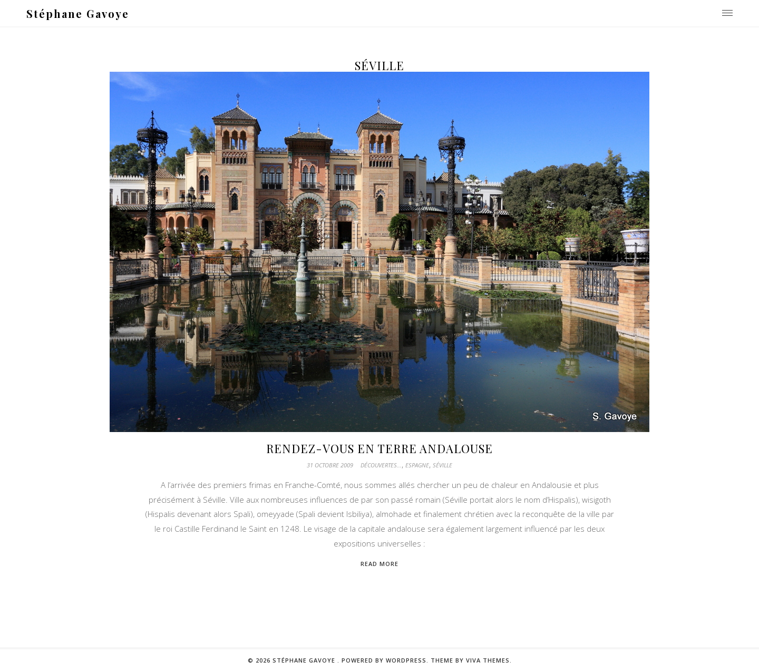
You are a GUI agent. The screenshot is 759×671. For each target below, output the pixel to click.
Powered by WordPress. (386, 660)
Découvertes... (381, 465)
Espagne (417, 465)
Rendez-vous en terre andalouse (379, 448)
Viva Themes (488, 660)
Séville (442, 465)
